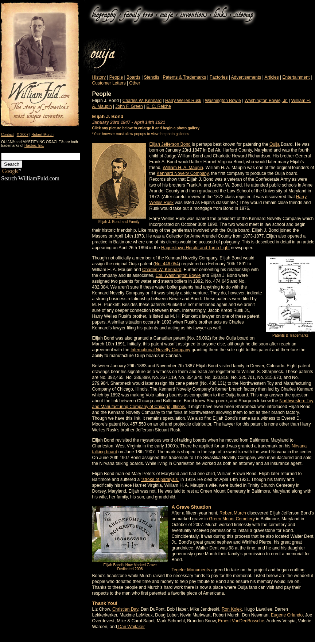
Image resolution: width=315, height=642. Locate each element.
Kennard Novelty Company (183, 173)
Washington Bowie (223, 100)
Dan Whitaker (131, 626)
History (99, 77)
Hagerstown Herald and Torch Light (195, 247)
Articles (271, 77)
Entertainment (296, 77)
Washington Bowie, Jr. (266, 100)
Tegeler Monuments (191, 569)
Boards (133, 77)
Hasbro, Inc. (34, 146)
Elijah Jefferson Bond (170, 144)
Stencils (151, 77)
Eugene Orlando (287, 615)
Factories (219, 77)
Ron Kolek (232, 609)
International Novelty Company (160, 349)
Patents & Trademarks (184, 77)
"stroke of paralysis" (160, 479)
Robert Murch (42, 135)
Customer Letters (109, 83)
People (116, 77)
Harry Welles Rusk (183, 100)
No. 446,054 (167, 263)
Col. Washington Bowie (178, 275)
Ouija (274, 144)
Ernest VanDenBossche (241, 620)
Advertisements (246, 77)
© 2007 (22, 135)
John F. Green (129, 106)
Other (134, 83)
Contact (7, 135)
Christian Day (125, 609)
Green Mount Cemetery (231, 518)
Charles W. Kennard (142, 100)
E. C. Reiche (159, 106)
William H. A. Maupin (183, 167)
